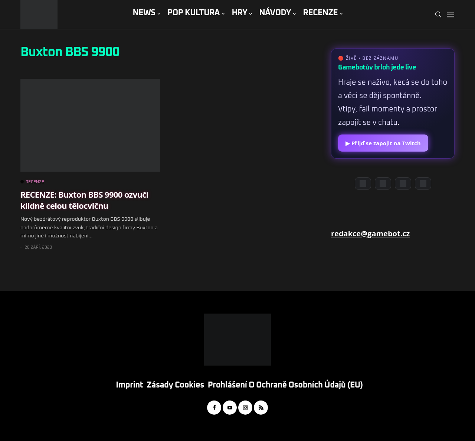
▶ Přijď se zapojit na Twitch (383, 143)
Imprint (129, 385)
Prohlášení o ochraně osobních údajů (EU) (285, 385)
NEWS (143, 13)
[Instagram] (403, 183)
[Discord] (363, 183)
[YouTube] (383, 183)
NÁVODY (275, 13)
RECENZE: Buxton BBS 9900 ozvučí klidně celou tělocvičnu (84, 200)
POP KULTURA (193, 13)
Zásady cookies (175, 385)
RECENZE (320, 13)
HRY (239, 13)
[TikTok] (423, 183)
